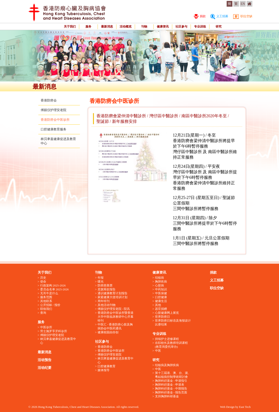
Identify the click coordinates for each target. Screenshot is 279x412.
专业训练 (200, 26)
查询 (43, 312)
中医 (158, 350)
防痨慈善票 (105, 285)
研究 (219, 26)
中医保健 (161, 293)
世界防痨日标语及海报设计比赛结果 (173, 322)
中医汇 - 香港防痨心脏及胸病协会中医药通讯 (115, 326)
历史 (43, 277)
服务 (88, 26)
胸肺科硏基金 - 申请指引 (171, 380)
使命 (43, 281)
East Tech (245, 407)
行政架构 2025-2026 (53, 285)
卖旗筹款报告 (107, 289)
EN (243, 4)
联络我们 (46, 309)
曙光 (101, 281)
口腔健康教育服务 (53, 129)
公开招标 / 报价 (50, 305)
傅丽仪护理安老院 (53, 110)
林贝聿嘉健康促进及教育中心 (58, 341)
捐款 (200, 16)
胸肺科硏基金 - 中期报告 (171, 388)
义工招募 (219, 16)
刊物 (144, 26)
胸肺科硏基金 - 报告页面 (171, 392)
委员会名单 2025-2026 (54, 289)
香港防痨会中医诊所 (55, 119)
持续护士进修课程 (167, 339)
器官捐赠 (161, 309)
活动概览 (126, 26)
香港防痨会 (49, 100)
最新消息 (107, 26)
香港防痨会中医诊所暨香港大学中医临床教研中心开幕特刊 (115, 316)
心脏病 (159, 285)
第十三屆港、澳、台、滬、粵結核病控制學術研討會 (173, 374)
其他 (158, 305)
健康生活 (161, 301)
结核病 (159, 277)
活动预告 (44, 360)
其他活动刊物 (107, 305)
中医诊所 (46, 327)
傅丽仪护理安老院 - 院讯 (114, 309)
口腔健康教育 (107, 366)
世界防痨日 (162, 316)
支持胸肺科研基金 (167, 396)
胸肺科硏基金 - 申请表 (169, 384)
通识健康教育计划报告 (112, 293)
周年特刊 (104, 301)
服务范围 (46, 297)
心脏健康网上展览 (167, 312)
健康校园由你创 (108, 332)
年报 (101, 277)
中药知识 (161, 289)
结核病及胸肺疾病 (167, 365)
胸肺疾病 (161, 281)
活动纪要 (44, 368)
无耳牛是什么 (49, 293)
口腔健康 (161, 297)
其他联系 (46, 301)
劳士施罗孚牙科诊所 (53, 331)
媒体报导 (104, 370)
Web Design (227, 407)
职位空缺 (242, 16)
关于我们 (70, 26)
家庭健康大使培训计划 (112, 297)
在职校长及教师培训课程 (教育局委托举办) (171, 344)
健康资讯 (163, 26)
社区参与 (181, 26)
